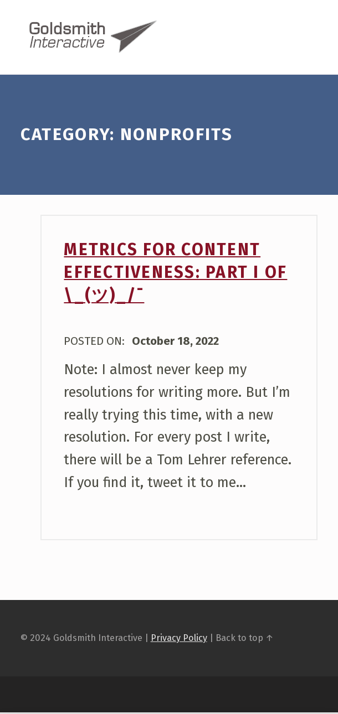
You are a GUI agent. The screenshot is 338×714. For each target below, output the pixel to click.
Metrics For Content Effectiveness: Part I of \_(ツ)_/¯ (175, 274)
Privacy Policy (179, 639)
